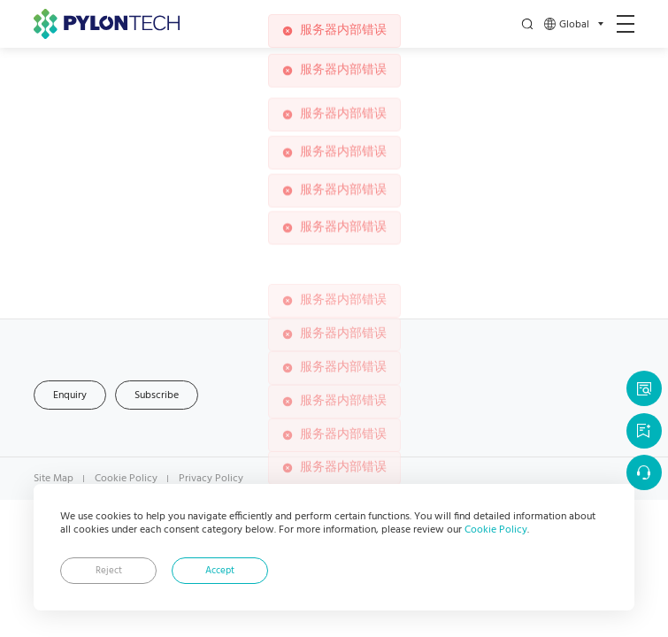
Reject (109, 571)
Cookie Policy (496, 530)
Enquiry (70, 395)
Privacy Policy (211, 479)
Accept (219, 571)
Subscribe (156, 395)
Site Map (53, 479)
